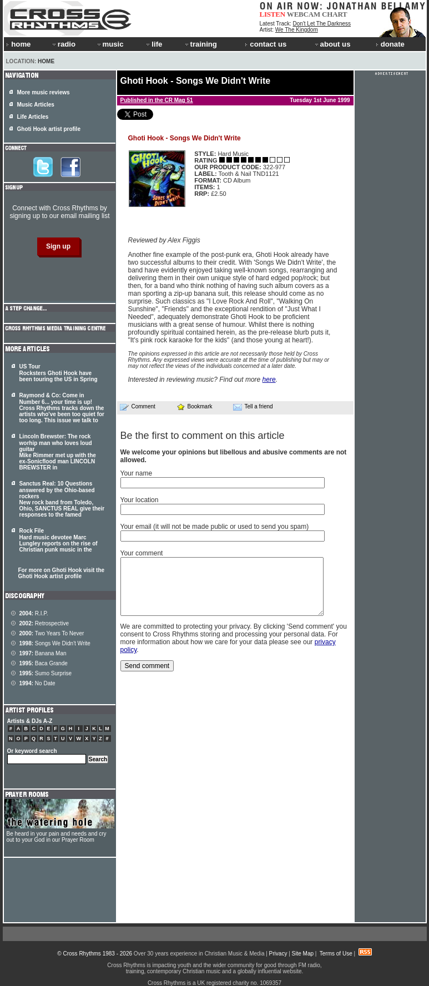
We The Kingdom (296, 30)
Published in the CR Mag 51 (156, 100)
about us (332, 44)
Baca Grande (43, 663)
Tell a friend (253, 407)
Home (46, 61)
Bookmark (194, 406)
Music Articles (35, 105)
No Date (37, 683)
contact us (265, 44)
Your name (136, 473)
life (153, 44)
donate (390, 44)
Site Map (303, 953)
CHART (334, 14)
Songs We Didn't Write (54, 643)
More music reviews (43, 92)
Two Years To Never (51, 633)
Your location (139, 500)
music (110, 44)
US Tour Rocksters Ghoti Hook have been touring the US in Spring (58, 372)
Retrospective (44, 623)
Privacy (278, 953)
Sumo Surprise (45, 673)
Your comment (141, 553)
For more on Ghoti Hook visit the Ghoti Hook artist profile (61, 573)
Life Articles (33, 117)
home (18, 44)
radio (63, 44)
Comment (137, 407)
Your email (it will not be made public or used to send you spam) (214, 526)
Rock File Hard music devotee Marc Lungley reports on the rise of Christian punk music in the (58, 540)
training (200, 44)
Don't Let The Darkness (322, 24)
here (269, 379)
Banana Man (43, 653)
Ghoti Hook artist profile (48, 129)
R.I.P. (33, 613)
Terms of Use (336, 953)
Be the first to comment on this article (202, 435)
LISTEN (273, 14)
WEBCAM (303, 14)
